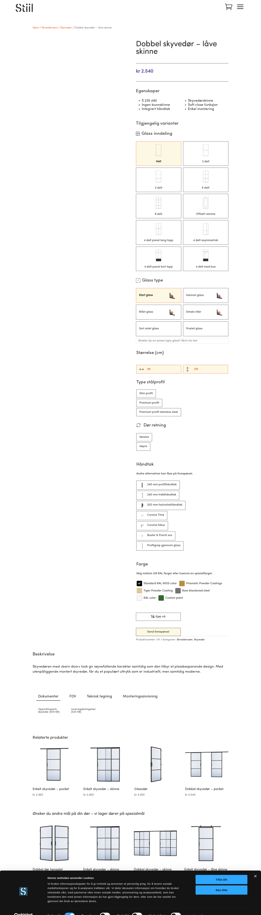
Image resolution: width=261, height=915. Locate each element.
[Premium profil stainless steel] (158, 412)
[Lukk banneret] (255, 868)
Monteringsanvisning (140, 696)
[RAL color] (146, 598)
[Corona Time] (151, 515)
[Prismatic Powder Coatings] (200, 583)
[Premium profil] (149, 403)
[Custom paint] (170, 598)
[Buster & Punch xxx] (155, 535)
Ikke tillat (221, 882)
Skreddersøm (50, 27)
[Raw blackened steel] (192, 591)
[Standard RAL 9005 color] (156, 583)
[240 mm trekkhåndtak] (157, 495)
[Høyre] (143, 446)
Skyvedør (66, 27)
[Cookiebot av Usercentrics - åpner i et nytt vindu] (23, 908)
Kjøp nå (158, 616)
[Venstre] (144, 437)
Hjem (36, 27)
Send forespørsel (158, 631)
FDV (72, 696)
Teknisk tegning (99, 696)
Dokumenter (48, 696)
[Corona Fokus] (152, 525)
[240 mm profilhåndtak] (158, 485)
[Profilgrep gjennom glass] (160, 546)
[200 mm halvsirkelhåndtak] (160, 505)
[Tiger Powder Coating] (154, 591)
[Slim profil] (146, 393)
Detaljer (193, 907)
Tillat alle (221, 871)
